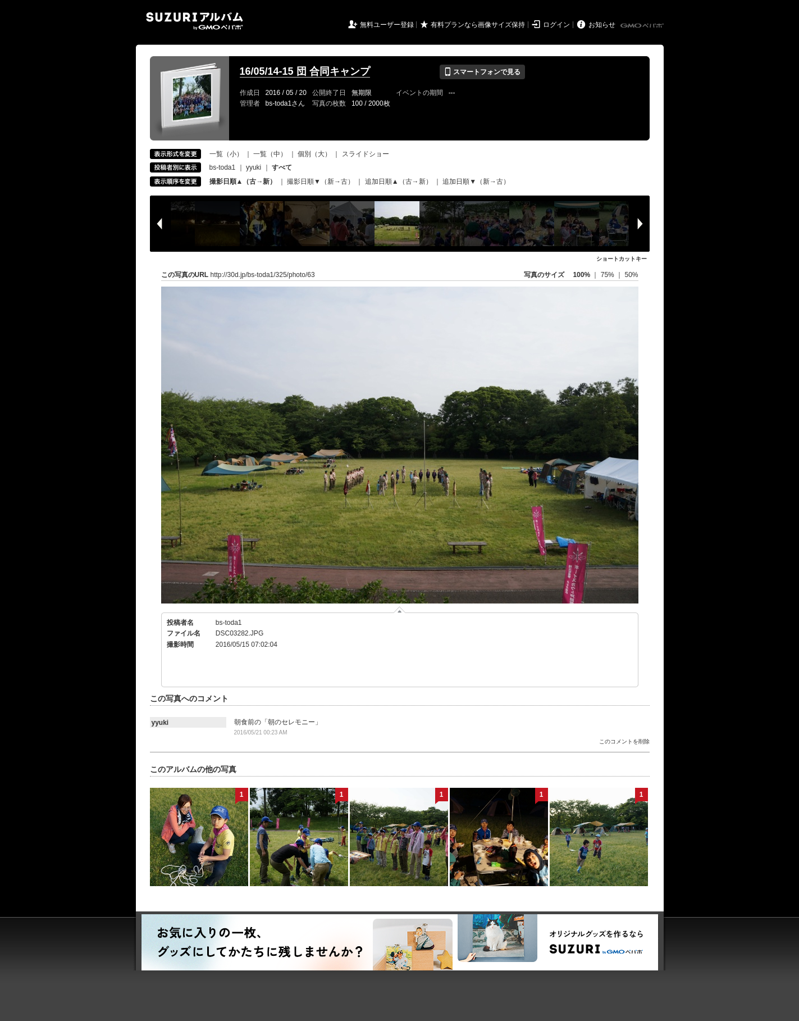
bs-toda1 (222, 167)
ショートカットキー (621, 259)
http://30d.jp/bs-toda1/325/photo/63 (263, 275)
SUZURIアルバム (194, 21)
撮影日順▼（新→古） (320, 181)
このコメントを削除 (624, 741)
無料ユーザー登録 (387, 25)
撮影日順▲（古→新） (243, 181)
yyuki (253, 167)
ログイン (556, 25)
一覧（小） (226, 154)
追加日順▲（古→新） (398, 181)
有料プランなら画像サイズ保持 (478, 25)
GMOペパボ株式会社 (642, 25)
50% (631, 275)
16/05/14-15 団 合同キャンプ (305, 71)
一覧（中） (270, 154)
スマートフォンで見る (482, 72)
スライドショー (365, 154)
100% (581, 275)
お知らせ (601, 25)
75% (608, 275)
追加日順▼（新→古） (476, 181)
